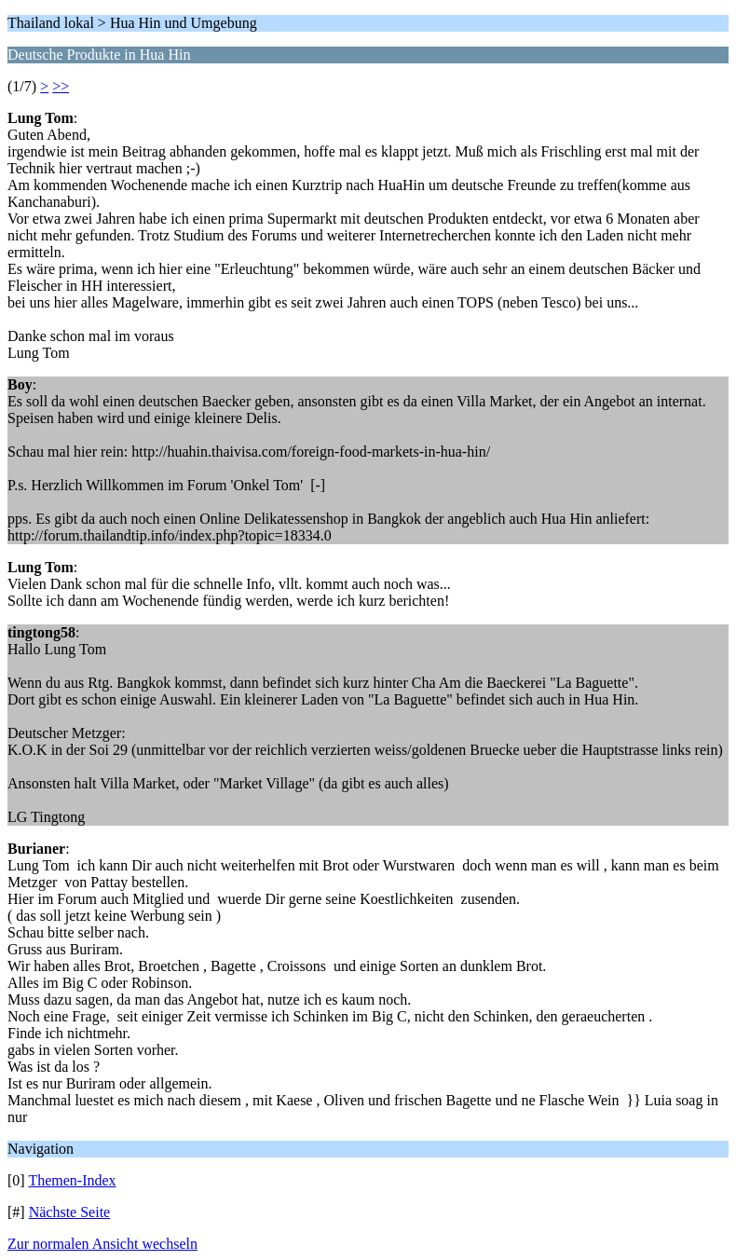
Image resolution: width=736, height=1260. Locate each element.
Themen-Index (72, 1180)
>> (60, 86)
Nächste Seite (70, 1212)
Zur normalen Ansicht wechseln (102, 1244)
